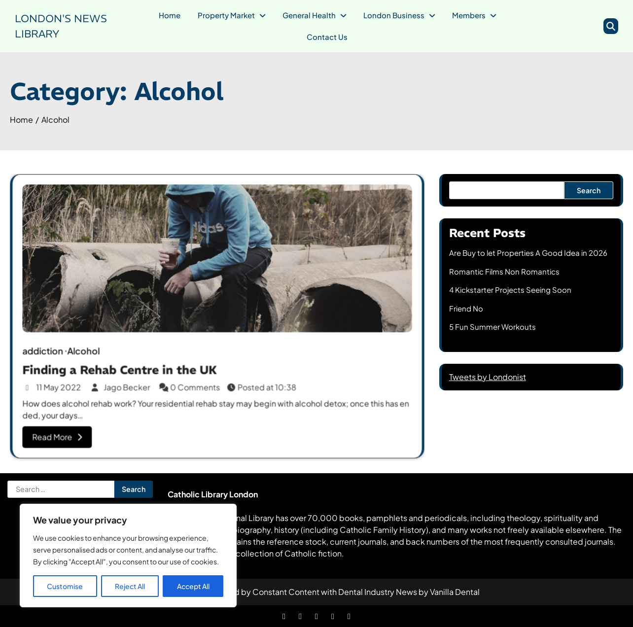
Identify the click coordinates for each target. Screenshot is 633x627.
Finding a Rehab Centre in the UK (122, 368)
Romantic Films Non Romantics (504, 271)
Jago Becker (123, 385)
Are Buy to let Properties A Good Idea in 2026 (528, 252)
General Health (309, 15)
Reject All (130, 586)
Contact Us (327, 36)
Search (588, 190)
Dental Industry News (377, 592)
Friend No (466, 308)
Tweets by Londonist (487, 377)
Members (469, 15)
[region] (128, 555)
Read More (60, 434)
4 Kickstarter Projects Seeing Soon (510, 289)
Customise (65, 586)
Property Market (226, 15)
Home (169, 15)
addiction (47, 350)
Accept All (193, 586)
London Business (393, 15)
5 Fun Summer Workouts (492, 326)
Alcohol (86, 350)
